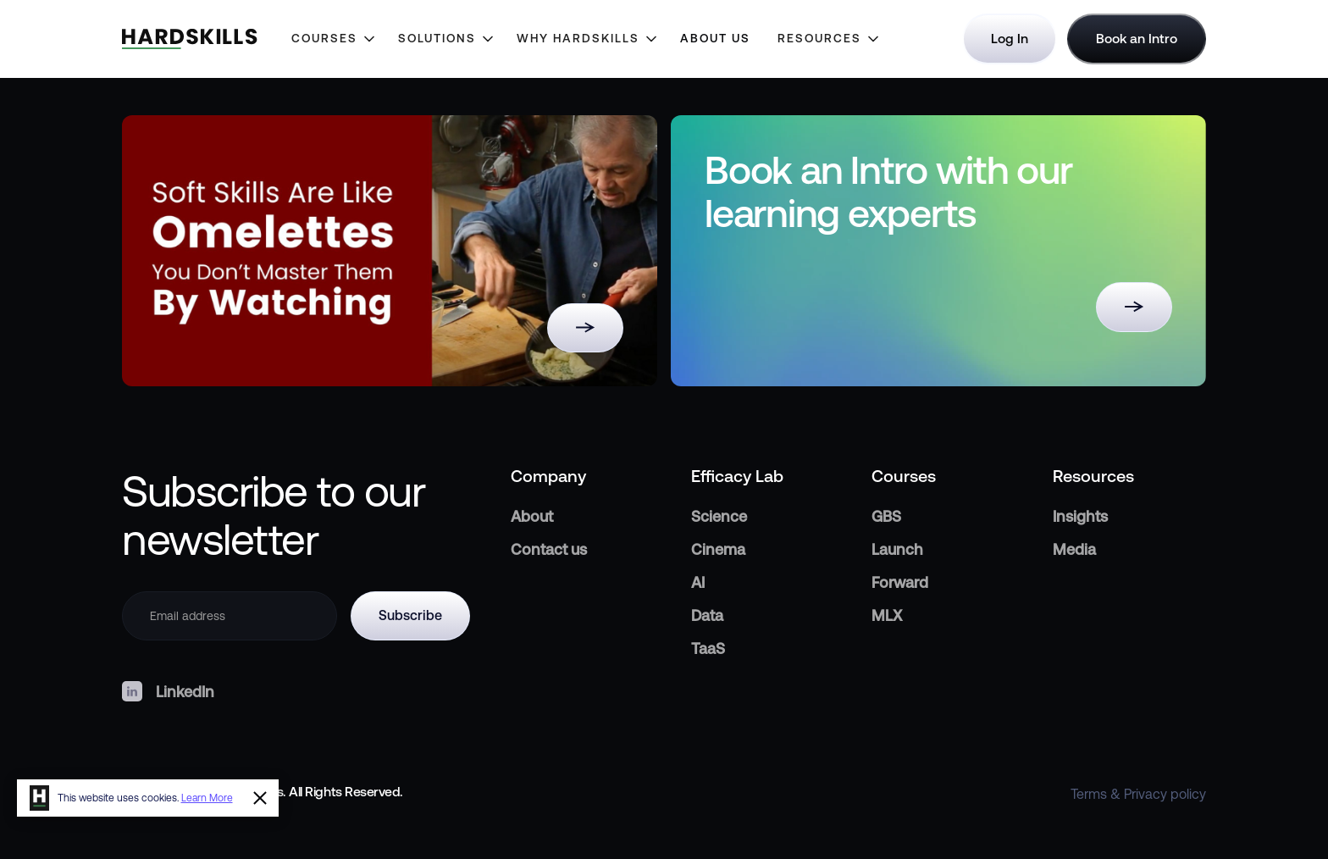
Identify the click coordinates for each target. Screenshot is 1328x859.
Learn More (207, 798)
